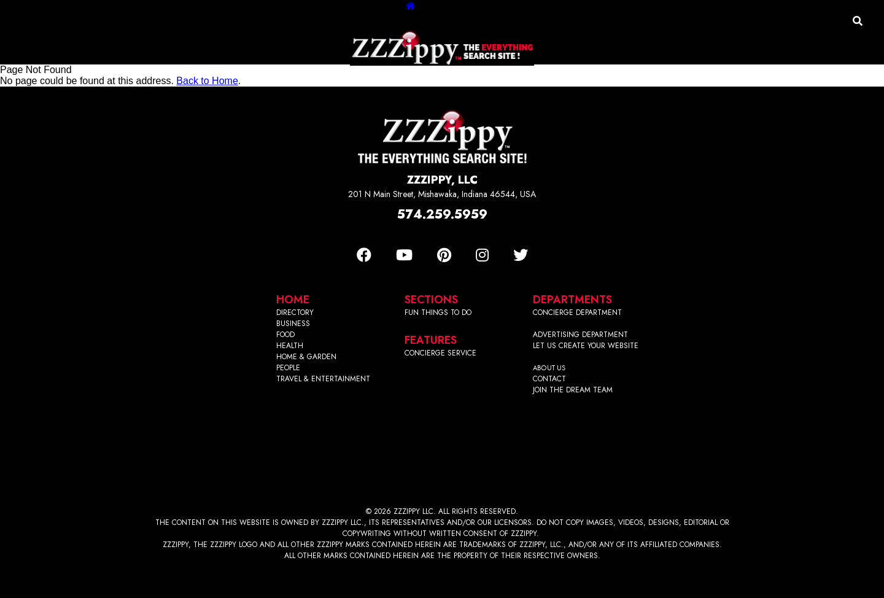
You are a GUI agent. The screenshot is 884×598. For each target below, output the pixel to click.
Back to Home (207, 81)
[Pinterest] (444, 255)
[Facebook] (364, 255)
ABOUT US (549, 368)
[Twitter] (520, 255)
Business (300, 76)
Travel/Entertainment (549, 76)
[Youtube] (404, 255)
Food (344, 76)
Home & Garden (448, 76)
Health (384, 76)
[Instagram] (482, 255)
